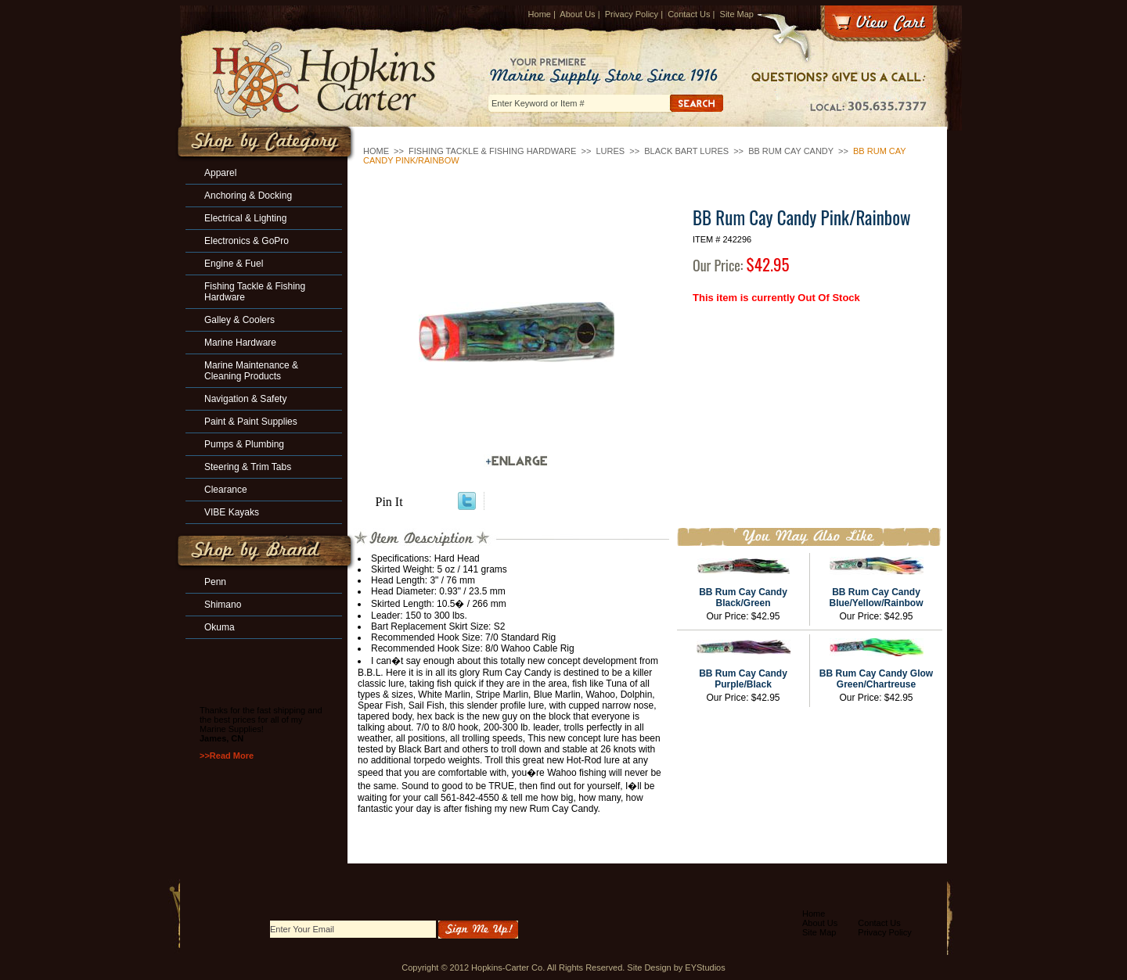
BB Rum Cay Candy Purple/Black (743, 679)
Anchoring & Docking (248, 195)
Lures (610, 151)
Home (539, 14)
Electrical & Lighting (245, 218)
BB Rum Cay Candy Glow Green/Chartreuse (876, 679)
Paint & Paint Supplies (250, 421)
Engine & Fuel (233, 263)
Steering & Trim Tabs (247, 466)
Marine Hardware (240, 342)
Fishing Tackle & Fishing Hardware (492, 151)
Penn (215, 581)
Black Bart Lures (686, 151)
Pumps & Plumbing (244, 444)
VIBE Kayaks (231, 512)
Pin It (389, 501)
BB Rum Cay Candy (791, 151)
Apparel (220, 172)
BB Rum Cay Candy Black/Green (743, 597)
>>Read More (227, 755)
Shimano (222, 604)
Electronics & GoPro (246, 240)
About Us (577, 14)
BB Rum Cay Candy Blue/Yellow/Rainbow (876, 597)
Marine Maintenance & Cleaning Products (251, 371)
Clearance (225, 489)
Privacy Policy (631, 14)
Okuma (219, 627)
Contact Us (689, 14)
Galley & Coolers (239, 319)
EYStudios (705, 967)
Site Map (737, 14)
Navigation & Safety (245, 398)
